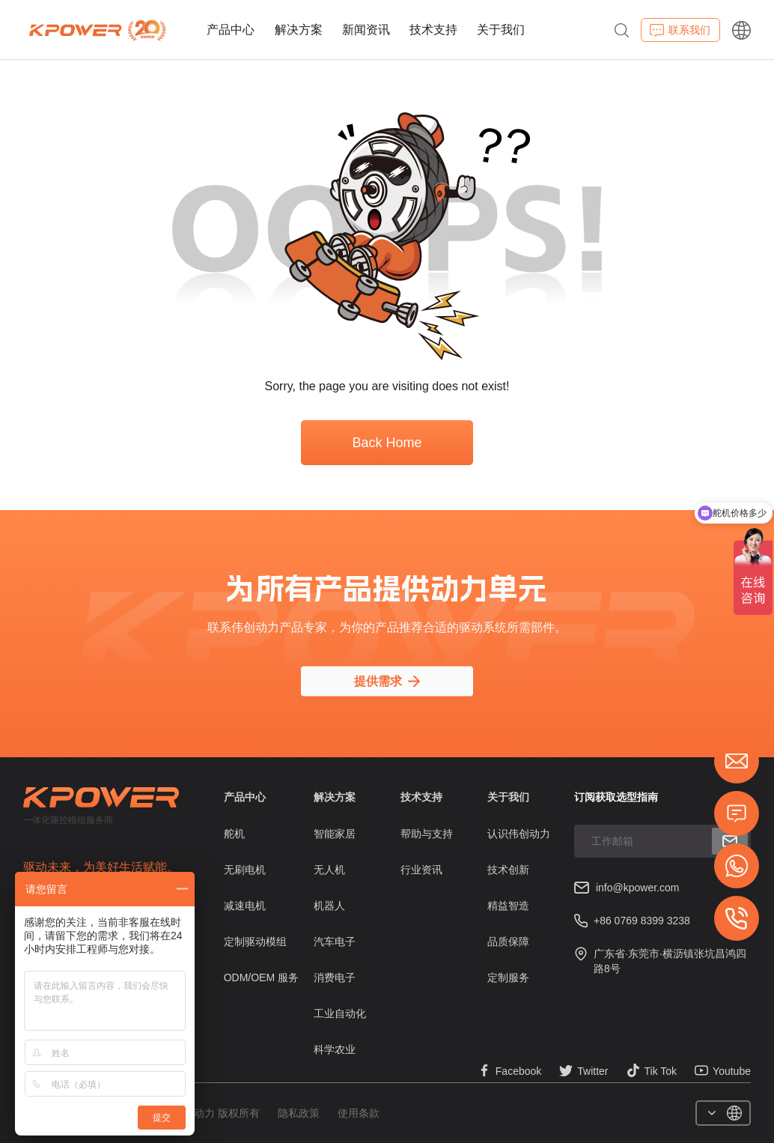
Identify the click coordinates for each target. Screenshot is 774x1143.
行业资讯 (421, 870)
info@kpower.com (637, 888)
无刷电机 (245, 870)
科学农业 (335, 1049)
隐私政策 (299, 1113)
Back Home (386, 442)
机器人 (329, 906)
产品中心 (231, 29)
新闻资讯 (366, 29)
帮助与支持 (426, 834)
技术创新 (508, 870)
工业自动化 (340, 1013)
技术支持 (433, 29)
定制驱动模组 (255, 942)
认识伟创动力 (518, 834)
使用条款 (359, 1113)
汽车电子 (335, 942)
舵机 (234, 834)
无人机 (329, 870)
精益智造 (508, 906)
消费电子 (335, 977)
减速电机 (245, 906)
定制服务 (508, 977)
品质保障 (508, 942)
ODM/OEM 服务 (261, 977)
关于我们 (501, 29)
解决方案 (299, 29)
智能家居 (335, 834)
